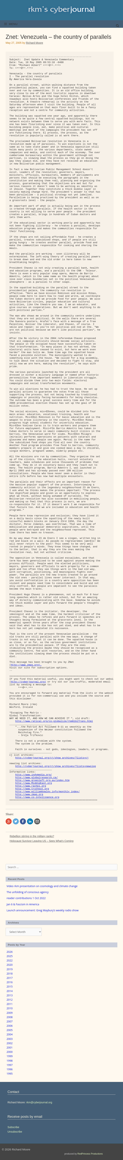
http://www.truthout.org (32, 788)
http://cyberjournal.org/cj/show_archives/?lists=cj (51, 757)
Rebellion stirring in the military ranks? (32, 836)
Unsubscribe (15, 1131)
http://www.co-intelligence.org (37, 797)
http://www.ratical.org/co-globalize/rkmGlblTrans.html (54, 721)
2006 (10, 1025)
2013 (10, 995)
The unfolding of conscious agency (28, 892)
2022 (10, 960)
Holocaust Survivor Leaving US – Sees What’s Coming (41, 840)
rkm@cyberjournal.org (39, 1102)
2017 (10, 978)
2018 (10, 973)
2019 (10, 969)
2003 (10, 1039)
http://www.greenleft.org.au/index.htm (42, 780)
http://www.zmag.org (29, 794)
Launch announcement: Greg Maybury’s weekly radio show (42, 910)
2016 (10, 982)
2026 (10, 952)
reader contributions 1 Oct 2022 (26, 898)
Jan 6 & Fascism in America (23, 904)
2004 (10, 1034)
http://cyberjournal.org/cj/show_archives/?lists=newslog (55, 766)
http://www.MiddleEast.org (33, 783)
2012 (10, 999)
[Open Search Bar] (117, 26)
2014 (10, 991)
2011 (10, 1004)
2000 (10, 1052)
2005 (10, 1030)
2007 (10, 1021)
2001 (10, 1047)
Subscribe (13, 1127)
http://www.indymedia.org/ (33, 774)
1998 (10, 1060)
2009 (10, 1013)
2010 (10, 1008)
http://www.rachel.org (30, 786)
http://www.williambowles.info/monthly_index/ (47, 791)
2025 (10, 956)
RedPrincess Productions (90, 1153)
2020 (10, 964)
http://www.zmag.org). (26, 665)
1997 (10, 1065)
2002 (10, 1043)
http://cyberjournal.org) (28, 681)
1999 (10, 1056)
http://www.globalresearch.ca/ (36, 777)
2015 (10, 986)
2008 (10, 1017)
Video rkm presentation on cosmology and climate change (42, 886)
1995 (10, 1073)
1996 (10, 1069)
